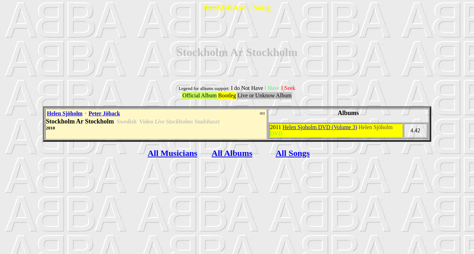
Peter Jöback (104, 113)
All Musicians (172, 153)
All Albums (232, 153)
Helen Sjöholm (65, 113)
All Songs (292, 153)
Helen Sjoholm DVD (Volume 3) (320, 127)
